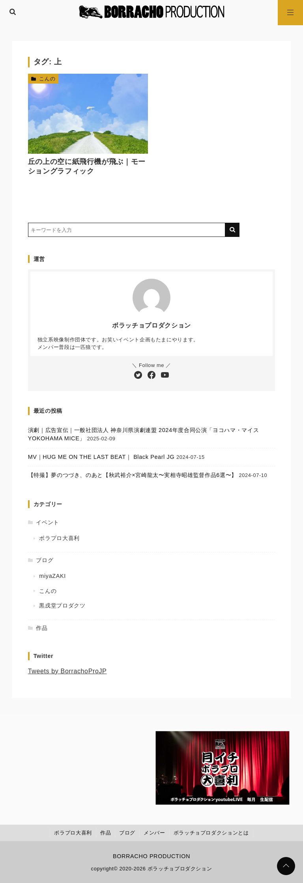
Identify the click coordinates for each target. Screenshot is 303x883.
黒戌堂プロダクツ (62, 605)
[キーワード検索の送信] (232, 230)
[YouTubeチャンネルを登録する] (165, 375)
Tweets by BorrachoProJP (67, 671)
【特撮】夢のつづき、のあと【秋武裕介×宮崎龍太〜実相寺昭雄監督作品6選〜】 (132, 475)
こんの (47, 79)
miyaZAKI (52, 576)
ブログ (44, 560)
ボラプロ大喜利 (59, 538)
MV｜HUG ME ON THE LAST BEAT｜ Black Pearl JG (101, 457)
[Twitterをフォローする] (138, 375)
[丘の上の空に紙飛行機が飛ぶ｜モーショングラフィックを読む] (88, 114)
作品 (41, 628)
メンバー (154, 833)
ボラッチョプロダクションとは (211, 833)
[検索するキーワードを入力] (126, 230)
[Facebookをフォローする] (151, 375)
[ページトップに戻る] (286, 866)
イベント (47, 522)
